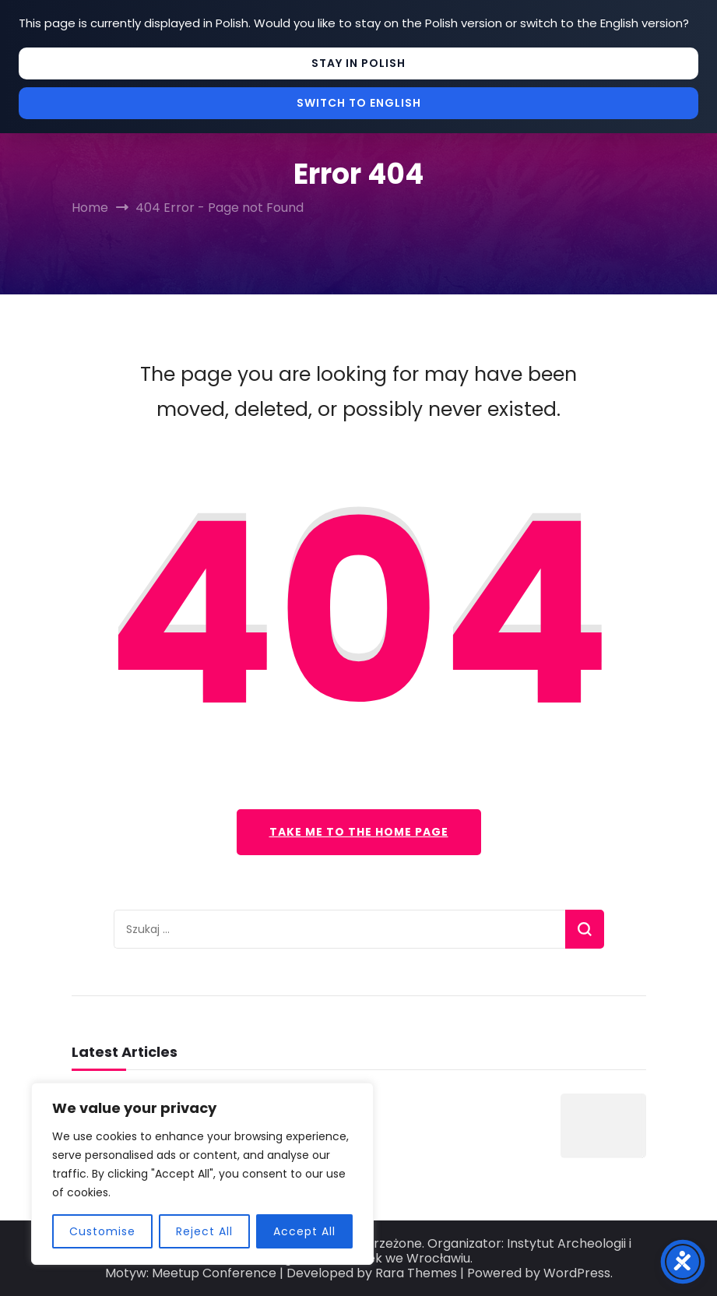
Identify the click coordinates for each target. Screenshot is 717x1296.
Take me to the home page (358, 832)
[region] (202, 1174)
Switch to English (359, 103)
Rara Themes (416, 1273)
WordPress (576, 1273)
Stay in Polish (358, 63)
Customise (102, 1231)
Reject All (204, 1231)
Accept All (304, 1231)
